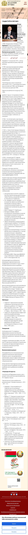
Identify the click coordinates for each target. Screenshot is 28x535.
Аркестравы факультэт (21, 8)
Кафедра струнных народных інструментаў (10, 9)
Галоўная (3, 8)
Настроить (14, 527)
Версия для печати (6, 449)
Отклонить (14, 531)
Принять (14, 523)
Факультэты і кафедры (11, 8)
